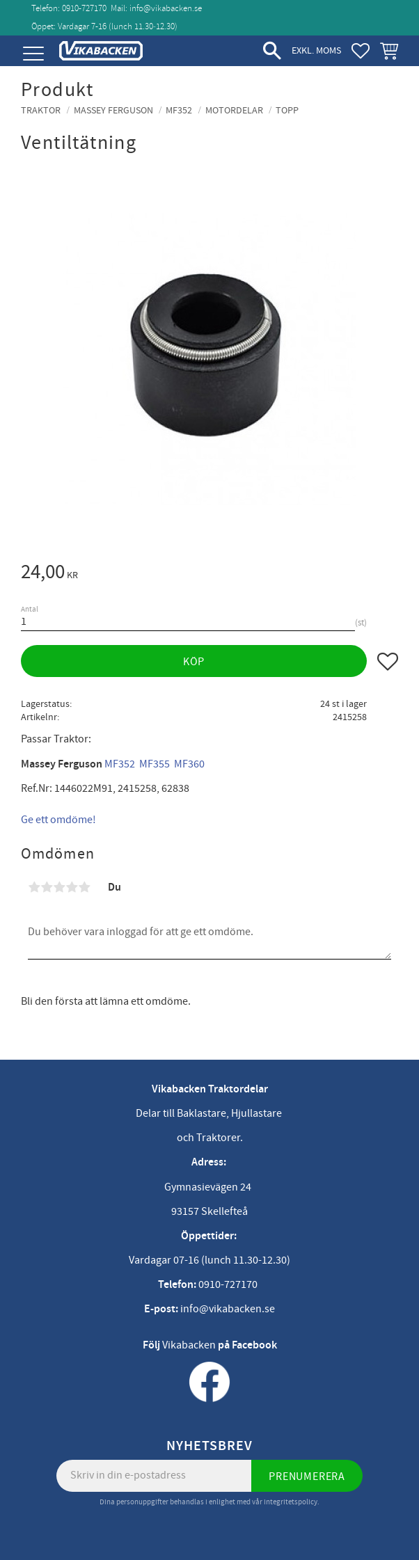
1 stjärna (34, 887)
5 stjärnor (84, 887)
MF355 (154, 764)
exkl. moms (316, 50)
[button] (33, 54)
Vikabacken (189, 1345)
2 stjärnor (46, 887)
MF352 (119, 764)
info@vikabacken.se (165, 8)
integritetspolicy (290, 1502)
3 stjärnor (59, 887)
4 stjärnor (71, 887)
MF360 (189, 764)
